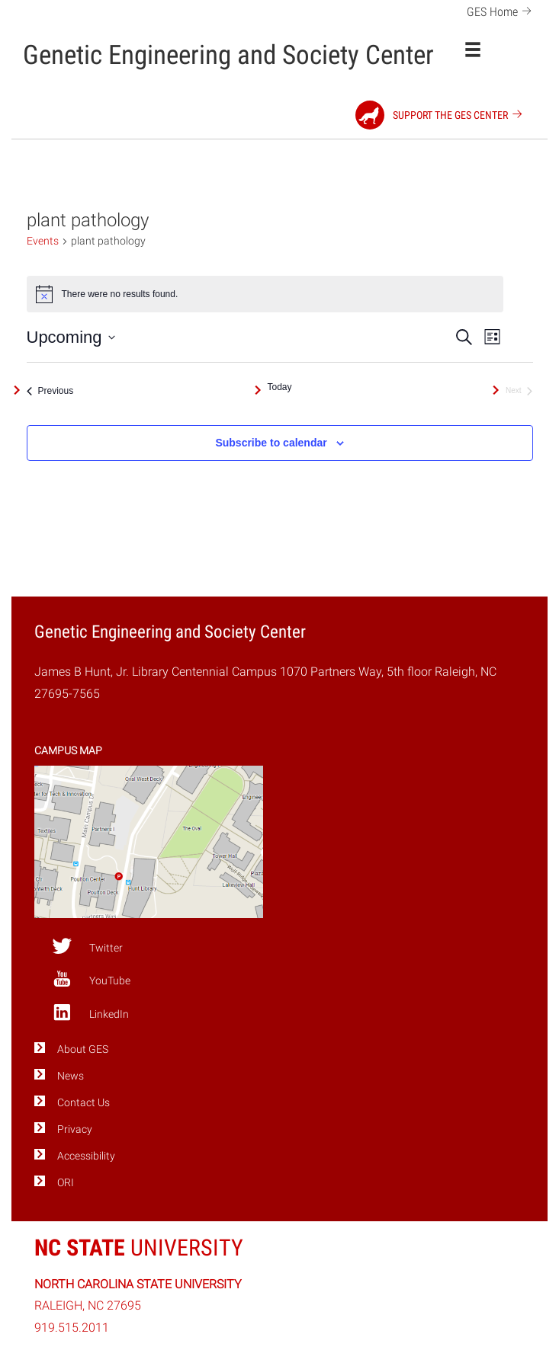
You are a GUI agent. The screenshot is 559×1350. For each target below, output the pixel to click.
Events (43, 241)
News (70, 1076)
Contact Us (83, 1102)
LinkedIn (90, 1012)
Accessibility (86, 1156)
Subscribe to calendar (270, 443)
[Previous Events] (50, 391)
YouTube (91, 979)
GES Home (501, 10)
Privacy (74, 1129)
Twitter (87, 946)
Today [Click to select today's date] (279, 387)
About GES (82, 1049)
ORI (65, 1182)
